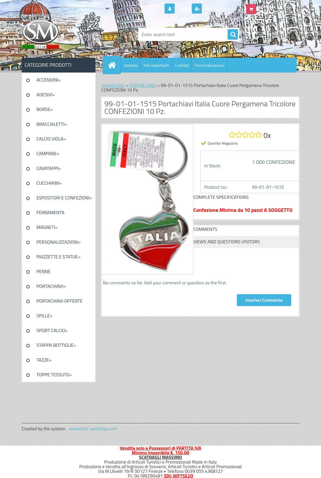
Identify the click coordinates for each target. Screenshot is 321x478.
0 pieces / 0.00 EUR (277, 6)
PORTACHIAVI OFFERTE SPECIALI (59, 302)
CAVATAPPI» (48, 168)
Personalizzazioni (209, 65)
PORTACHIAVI (143, 85)
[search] (233, 34)
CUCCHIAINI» (49, 182)
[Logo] (61, 34)
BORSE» (44, 109)
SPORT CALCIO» (52, 330)
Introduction (113, 85)
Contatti (182, 65)
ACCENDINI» (48, 79)
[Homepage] (114, 65)
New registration (220, 8)
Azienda (131, 65)
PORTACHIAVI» (51, 286)
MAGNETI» (47, 227)
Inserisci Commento (264, 300)
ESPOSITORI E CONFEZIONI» (64, 197)
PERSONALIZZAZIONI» (58, 241)
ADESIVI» (45, 94)
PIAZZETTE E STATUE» (58, 256)
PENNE (43, 271)
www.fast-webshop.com (93, 428)
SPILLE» (44, 315)
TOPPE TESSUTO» (54, 374)
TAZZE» (43, 359)
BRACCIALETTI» (51, 124)
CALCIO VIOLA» (51, 138)
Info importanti (156, 65)
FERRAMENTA (50, 212)
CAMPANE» (47, 153)
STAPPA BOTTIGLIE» (56, 345)
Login (182, 8)
